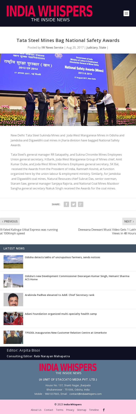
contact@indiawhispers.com (85, 394)
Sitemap (81, 410)
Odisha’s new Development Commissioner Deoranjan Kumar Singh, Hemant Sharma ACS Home (77, 277)
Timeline (94, 410)
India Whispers (73, 404)
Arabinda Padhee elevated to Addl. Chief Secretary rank (59, 295)
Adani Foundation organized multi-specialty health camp (61, 313)
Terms (59, 410)
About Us (36, 410)
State (102, 47)
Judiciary (92, 47)
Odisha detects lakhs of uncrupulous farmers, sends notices (62, 257)
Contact (48, 410)
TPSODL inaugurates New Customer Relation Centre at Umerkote (66, 332)
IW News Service (52, 47)
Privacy (70, 410)
